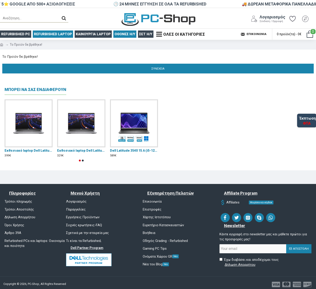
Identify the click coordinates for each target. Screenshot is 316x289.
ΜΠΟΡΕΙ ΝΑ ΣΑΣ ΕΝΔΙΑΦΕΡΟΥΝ (35, 89)
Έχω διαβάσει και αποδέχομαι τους (249, 262)
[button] (80, 160)
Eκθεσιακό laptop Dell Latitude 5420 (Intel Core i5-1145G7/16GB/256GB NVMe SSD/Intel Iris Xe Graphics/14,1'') (29, 150)
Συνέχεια (158, 68)
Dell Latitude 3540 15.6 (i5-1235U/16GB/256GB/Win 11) (134, 150)
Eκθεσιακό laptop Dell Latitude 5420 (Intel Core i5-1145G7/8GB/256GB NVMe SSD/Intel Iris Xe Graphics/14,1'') (81, 150)
